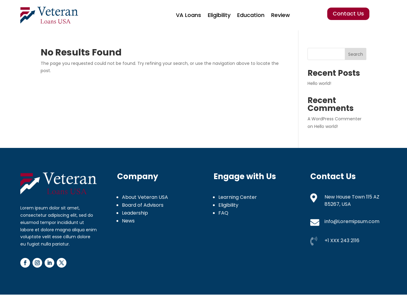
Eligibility (219, 15)
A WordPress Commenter (335, 119)
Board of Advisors (142, 205)
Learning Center (237, 197)
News (128, 220)
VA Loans (188, 15)
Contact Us (348, 13)
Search (355, 54)
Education (250, 15)
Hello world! (319, 83)
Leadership (135, 212)
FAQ (223, 212)
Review (280, 15)
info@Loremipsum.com (352, 221)
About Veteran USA (145, 197)
